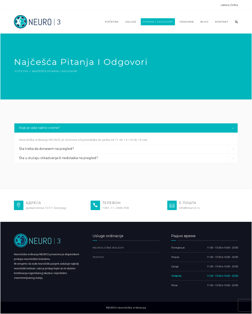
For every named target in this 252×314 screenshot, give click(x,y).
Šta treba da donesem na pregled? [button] (46, 149)
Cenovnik (186, 21)
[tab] (126, 128)
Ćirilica (234, 5)
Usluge (130, 21)
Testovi (98, 257)
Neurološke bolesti (108, 247)
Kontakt (221, 21)
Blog (204, 21)
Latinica (225, 5)
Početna (112, 21)
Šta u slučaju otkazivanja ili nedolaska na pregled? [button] (58, 158)
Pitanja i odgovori (158, 21)
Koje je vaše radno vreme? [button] (39, 128)
